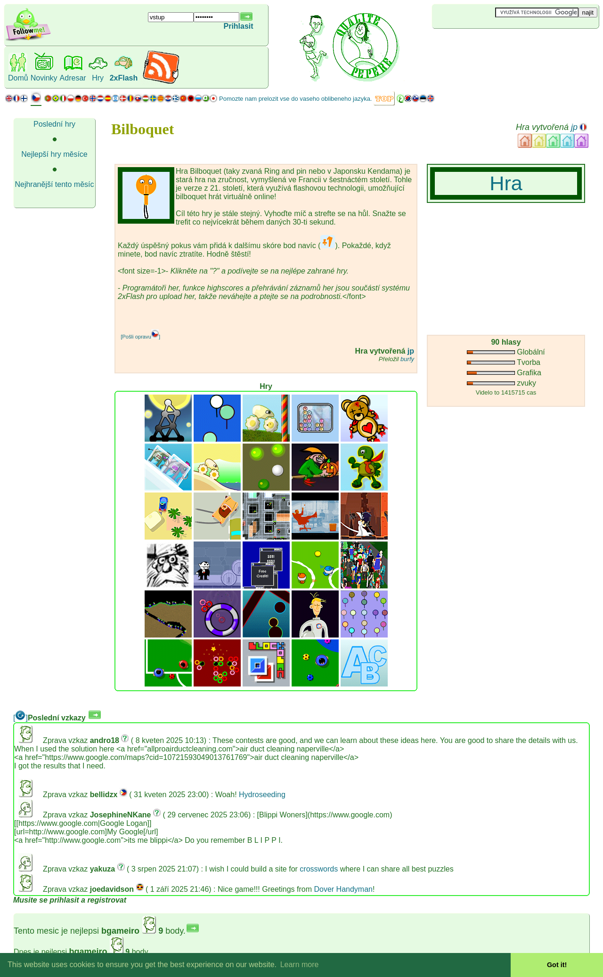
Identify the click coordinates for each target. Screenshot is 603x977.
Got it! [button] (557, 965)
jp (574, 127)
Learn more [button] (299, 965)
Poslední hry (54, 124)
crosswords (319, 869)
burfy (407, 359)
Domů (18, 78)
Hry (98, 78)
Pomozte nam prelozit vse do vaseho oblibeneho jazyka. (295, 98)
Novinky (44, 78)
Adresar (73, 78)
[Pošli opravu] (140, 336)
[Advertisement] (488, 44)
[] (20, 718)
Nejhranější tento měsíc (54, 184)
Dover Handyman (343, 889)
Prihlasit (238, 26)
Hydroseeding (262, 795)
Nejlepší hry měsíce (54, 154)
